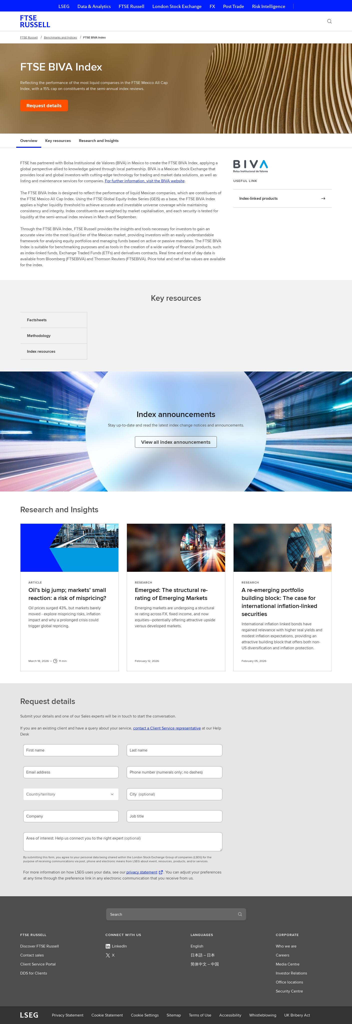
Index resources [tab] (41, 351)
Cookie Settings (145, 1015)
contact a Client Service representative (167, 728)
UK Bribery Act (297, 1015)
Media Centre (288, 964)
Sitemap (174, 1015)
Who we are (286, 946)
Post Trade (233, 6)
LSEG (63, 6)
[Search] (329, 21)
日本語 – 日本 (203, 955)
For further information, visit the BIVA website (145, 181)
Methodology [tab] (38, 335)
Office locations (289, 982)
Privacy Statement (67, 1015)
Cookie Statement (107, 1015)
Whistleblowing (262, 1015)
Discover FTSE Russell (39, 946)
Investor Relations (291, 973)
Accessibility (230, 1015)
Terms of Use (200, 1015)
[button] (48, 934)
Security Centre (289, 991)
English (197, 946)
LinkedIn (116, 946)
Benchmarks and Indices (60, 37)
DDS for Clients (33, 973)
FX (212, 6)
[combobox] (170, 914)
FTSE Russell (131, 6)
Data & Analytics (94, 6)
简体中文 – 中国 (205, 964)
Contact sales (32, 955)
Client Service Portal (38, 964)
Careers (282, 955)
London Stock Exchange (177, 6)
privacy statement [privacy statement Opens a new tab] (141, 872)
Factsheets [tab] (37, 320)
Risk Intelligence (268, 6)
